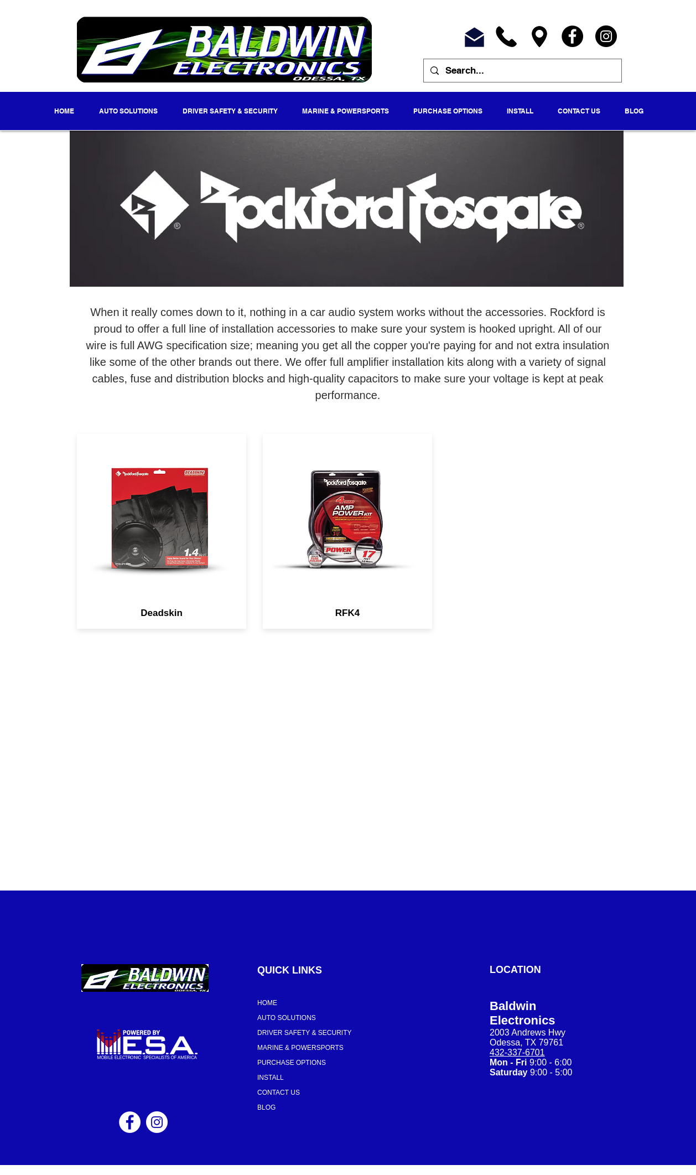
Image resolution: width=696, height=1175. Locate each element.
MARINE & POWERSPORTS (300, 1048)
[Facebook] (572, 36)
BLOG (266, 1107)
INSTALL (270, 1077)
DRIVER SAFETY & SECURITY (304, 1033)
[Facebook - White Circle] (130, 1122)
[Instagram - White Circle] (157, 1122)
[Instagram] (606, 36)
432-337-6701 (517, 1052)
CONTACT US (278, 1092)
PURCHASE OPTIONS (291, 1063)
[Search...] (521, 70)
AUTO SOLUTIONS (286, 1018)
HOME (267, 1003)
